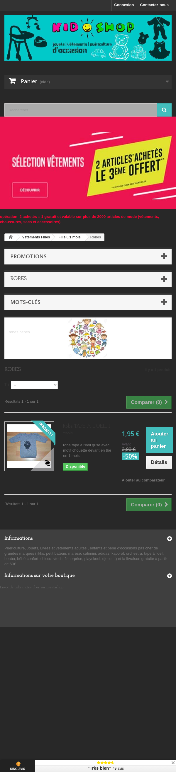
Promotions (28, 256)
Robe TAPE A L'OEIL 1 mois (86, 429)
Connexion (124, 5)
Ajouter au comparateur (143, 480)
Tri (6, 384)
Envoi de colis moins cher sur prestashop (31, 587)
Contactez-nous (154, 5)
